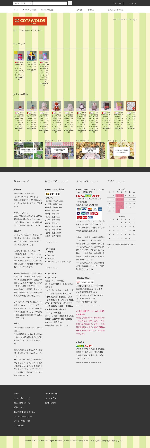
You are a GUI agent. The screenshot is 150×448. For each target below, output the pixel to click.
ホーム (16, 10)
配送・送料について (22, 403)
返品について (19, 407)
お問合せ (81, 10)
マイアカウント (51, 394)
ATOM (21, 426)
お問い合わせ (50, 403)
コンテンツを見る (45, 10)
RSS (16, 426)
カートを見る (50, 398)
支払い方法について (22, 398)
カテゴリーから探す (28, 10)
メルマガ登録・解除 (22, 421)
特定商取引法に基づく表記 (24, 412)
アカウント (116, 3)
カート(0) (131, 3)
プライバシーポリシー (23, 416)
